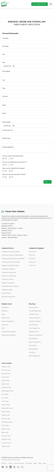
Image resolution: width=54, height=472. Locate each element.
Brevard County (6, 370)
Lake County (5, 394)
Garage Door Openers (35, 321)
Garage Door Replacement (9, 272)
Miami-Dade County (7, 408)
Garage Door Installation (8, 269)
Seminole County (6, 439)
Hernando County (6, 387)
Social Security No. (7, 130)
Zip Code (5, 96)
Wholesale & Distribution (9, 335)
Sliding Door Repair (7, 289)
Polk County (5, 432)
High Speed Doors (34, 331)
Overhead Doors (33, 338)
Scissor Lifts (32, 262)
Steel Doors (32, 352)
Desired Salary (6, 138)
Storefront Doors (6, 293)
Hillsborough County (7, 391)
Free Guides (28, 463)
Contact (10, 463)
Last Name (5, 38)
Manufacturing (6, 318)
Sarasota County (6, 436)
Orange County (6, 415)
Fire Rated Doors (33, 324)
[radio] (3, 158)
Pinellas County (6, 429)
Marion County (6, 404)
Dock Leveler (32, 251)
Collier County (6, 380)
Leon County (5, 401)
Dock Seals (32, 258)
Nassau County (6, 411)
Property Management (8, 321)
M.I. (3, 54)
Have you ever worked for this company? (13, 168)
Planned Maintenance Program (10, 286)
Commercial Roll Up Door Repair (11, 262)
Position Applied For (8, 147)
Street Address (6, 71)
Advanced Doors (33, 307)
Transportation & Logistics (9, 331)
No (12, 158)
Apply (35, 463)
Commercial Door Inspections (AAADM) (13, 258)
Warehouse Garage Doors (8, 296)
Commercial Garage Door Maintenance (12, 255)
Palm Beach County (7, 422)
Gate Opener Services (7, 279)
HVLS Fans (32, 265)
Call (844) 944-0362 (39, 4)
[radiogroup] (27, 158)
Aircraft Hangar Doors (35, 311)
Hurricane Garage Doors (35, 335)
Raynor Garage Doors (35, 342)
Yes (6, 158)
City (3, 80)
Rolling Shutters (33, 349)
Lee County (5, 398)
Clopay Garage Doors (35, 318)
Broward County (6, 373)
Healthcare (4, 311)
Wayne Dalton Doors (34, 356)
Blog (39, 463)
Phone (4, 105)
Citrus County (5, 377)
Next (47, 182)
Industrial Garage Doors (8, 283)
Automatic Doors (33, 314)
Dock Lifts (32, 255)
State (3, 88)
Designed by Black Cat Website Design (11, 459)
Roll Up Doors (33, 345)
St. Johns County (6, 443)
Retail (3, 328)
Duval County (5, 384)
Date (3, 62)
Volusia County (6, 446)
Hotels (3, 314)
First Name (5, 46)
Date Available (6, 122)
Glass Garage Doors (34, 328)
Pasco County (5, 425)
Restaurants (5, 324)
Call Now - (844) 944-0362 (9, 237)
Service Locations (19, 463)
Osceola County (6, 418)
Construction (5, 307)
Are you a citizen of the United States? (12, 156)
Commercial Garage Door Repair (11, 251)
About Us (4, 463)
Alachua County (6, 366)
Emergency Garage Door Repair (10, 265)
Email (4, 113)
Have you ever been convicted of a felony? (14, 174)
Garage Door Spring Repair (9, 276)
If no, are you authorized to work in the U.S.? (14, 162)
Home (44, 463)
